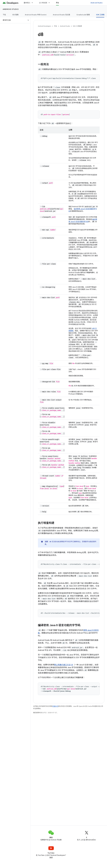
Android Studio (97, 3)
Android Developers (44, 26)
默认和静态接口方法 (62, 665)
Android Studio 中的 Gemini (36, 15)
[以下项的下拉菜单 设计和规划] (50, 2)
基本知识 (27, 3)
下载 (4, 15)
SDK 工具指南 (77, 26)
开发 (55, 26)
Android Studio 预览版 (61, 15)
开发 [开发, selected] (57, 3)
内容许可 (55, 706)
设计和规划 (43, 3)
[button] (13, 20)
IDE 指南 (15, 15)
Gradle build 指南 (83, 15)
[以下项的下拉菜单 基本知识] (33, 2)
